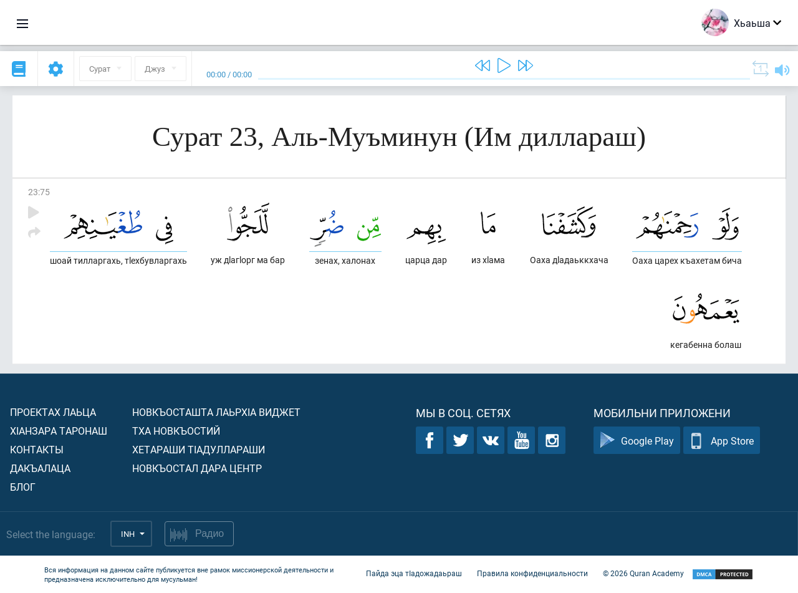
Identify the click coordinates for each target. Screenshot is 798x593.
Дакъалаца (40, 468)
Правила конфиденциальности (532, 573)
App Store (722, 440)
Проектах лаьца (53, 411)
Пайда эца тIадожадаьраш (414, 573)
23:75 (39, 192)
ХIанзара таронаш (58, 430)
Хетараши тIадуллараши (198, 449)
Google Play (637, 440)
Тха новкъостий (176, 430)
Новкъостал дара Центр (197, 468)
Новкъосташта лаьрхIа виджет (216, 411)
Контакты (37, 449)
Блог (23, 486)
